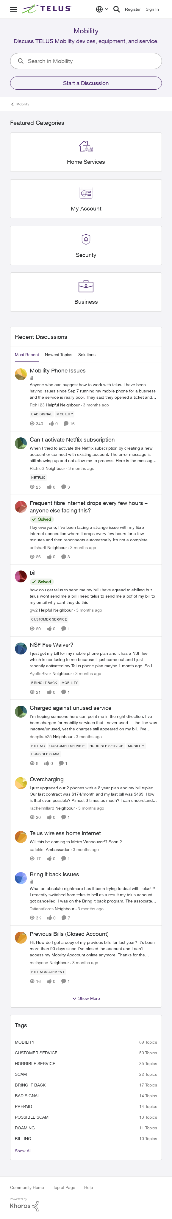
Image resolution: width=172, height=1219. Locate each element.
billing (23, 1138)
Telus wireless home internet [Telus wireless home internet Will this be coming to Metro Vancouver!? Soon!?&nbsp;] (65, 833)
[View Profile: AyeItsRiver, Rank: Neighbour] (21, 648)
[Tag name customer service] (49, 619)
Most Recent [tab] (27, 354)
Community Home (27, 1187)
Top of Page (64, 1187)
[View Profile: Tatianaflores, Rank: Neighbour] (21, 878)
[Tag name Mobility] (64, 414)
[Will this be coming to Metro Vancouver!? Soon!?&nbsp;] (93, 841)
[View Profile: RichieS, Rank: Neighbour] (21, 443)
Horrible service (35, 1063)
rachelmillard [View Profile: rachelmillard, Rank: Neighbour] (42, 807)
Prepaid (23, 1106)
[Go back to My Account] (86, 208)
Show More (86, 998)
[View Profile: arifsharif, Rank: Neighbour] (21, 507)
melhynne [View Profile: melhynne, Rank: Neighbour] (39, 962)
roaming (25, 1127)
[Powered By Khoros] (86, 1205)
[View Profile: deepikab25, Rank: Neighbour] (21, 712)
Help (88, 1187)
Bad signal (27, 1095)
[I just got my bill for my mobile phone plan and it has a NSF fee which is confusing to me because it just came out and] (93, 659)
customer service (36, 1052)
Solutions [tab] (87, 354)
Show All (23, 1150)
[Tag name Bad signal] (42, 414)
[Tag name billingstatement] (48, 972)
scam (21, 1074)
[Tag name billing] (38, 746)
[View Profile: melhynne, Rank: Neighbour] (21, 938)
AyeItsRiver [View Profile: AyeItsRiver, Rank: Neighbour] (40, 673)
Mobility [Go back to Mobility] (19, 104)
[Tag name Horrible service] (106, 746)
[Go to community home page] (47, 9)
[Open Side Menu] (13, 9)
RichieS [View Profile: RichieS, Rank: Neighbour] (37, 468)
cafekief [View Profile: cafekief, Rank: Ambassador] (37, 849)
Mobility (25, 1042)
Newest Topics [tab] (58, 354)
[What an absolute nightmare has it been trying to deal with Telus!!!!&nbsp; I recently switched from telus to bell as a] (93, 894)
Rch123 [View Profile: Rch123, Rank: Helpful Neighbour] (37, 404)
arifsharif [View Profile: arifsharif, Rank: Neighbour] (38, 547)
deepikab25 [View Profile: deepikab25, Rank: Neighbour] (41, 736)
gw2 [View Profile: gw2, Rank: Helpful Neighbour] (34, 609)
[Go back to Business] (86, 301)
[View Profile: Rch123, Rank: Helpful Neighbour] (21, 374)
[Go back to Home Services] (86, 162)
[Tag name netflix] (38, 477)
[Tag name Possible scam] (45, 754)
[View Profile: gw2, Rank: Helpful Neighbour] (21, 576)
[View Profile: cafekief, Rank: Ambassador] (21, 837)
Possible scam (32, 1117)
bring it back (30, 1084)
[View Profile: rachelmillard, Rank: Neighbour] (21, 783)
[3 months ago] (95, 405)
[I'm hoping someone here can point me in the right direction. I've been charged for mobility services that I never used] (93, 722)
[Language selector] (102, 9)
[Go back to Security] (86, 255)
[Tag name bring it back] (44, 682)
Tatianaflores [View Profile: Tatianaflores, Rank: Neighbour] (42, 908)
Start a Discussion (86, 83)
